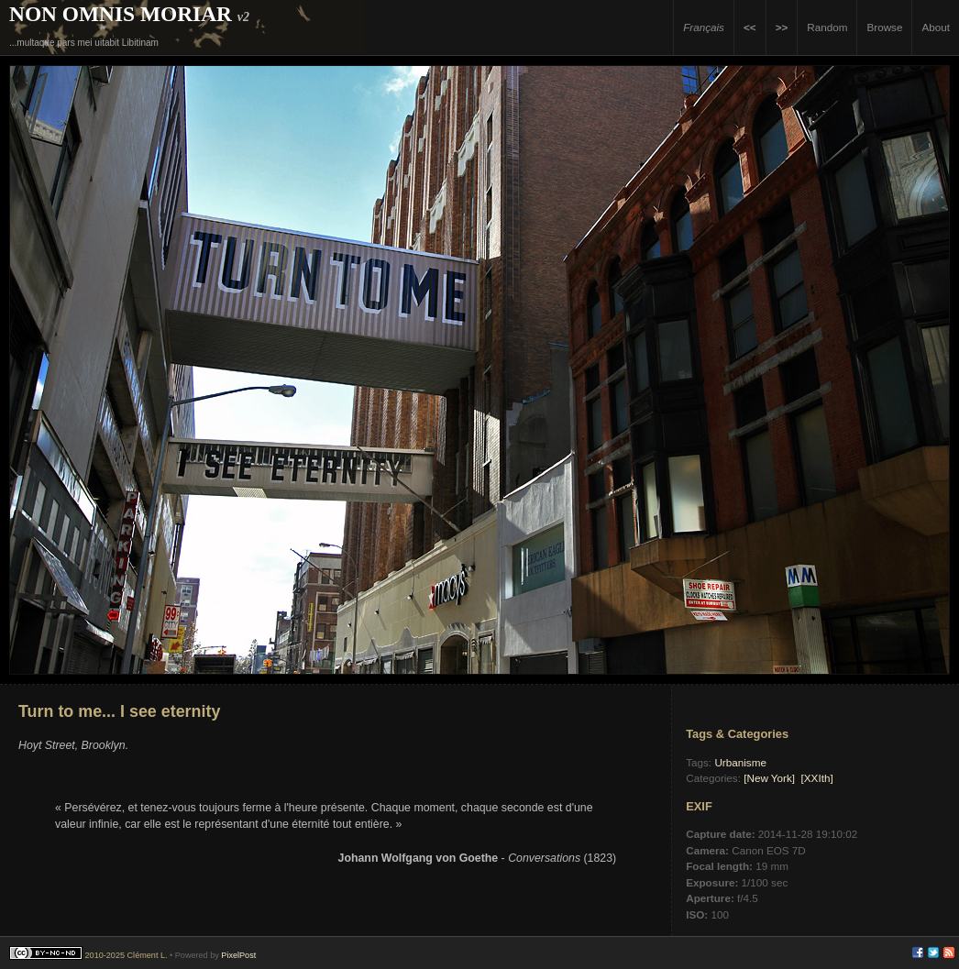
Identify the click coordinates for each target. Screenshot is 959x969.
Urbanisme (740, 762)
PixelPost (238, 955)
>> (782, 27)
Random (827, 27)
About (935, 27)
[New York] (769, 778)
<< (750, 27)
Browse (884, 27)
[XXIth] (817, 778)
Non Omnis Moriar (120, 14)
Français (703, 27)
